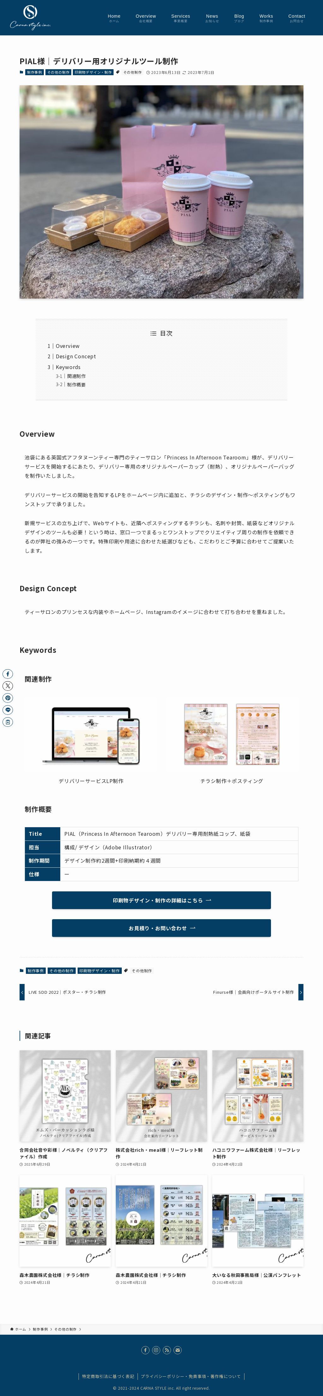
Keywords (68, 367)
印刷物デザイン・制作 (93, 72)
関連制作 (76, 376)
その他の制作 (58, 72)
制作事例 (34, 72)
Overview (68, 345)
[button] (8, 674)
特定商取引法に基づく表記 (108, 1376)
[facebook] (145, 1350)
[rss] (167, 1350)
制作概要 (76, 384)
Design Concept (76, 356)
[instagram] (156, 1350)
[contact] (177, 1350)
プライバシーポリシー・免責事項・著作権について (191, 1376)
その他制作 (132, 72)
